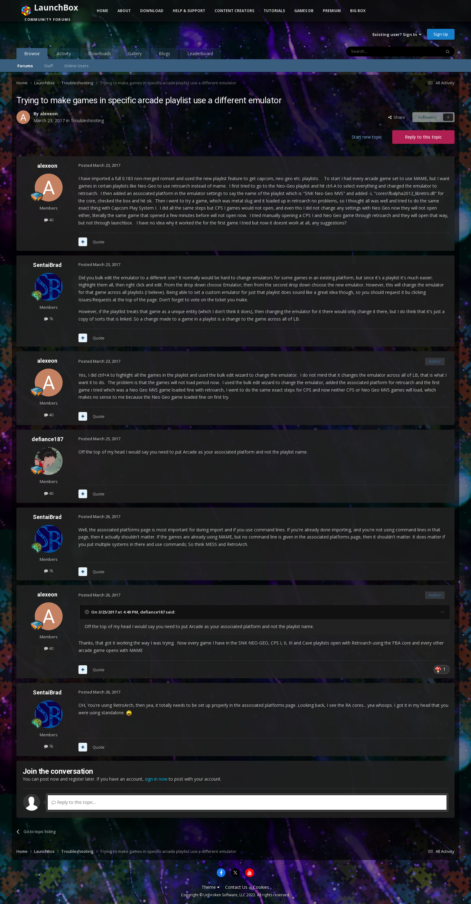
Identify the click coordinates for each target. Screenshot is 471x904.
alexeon (49, 114)
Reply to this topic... (73, 802)
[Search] (378, 51)
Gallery (135, 53)
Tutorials (274, 10)
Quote (98, 242)
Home (102, 10)
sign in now (156, 779)
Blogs (164, 53)
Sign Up (440, 34)
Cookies (261, 887)
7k (48, 318)
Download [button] (151, 10)
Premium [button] (332, 10)
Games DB (303, 10)
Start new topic (367, 137)
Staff (48, 66)
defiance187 (47, 439)
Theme (211, 887)
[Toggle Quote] (87, 611)
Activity (64, 53)
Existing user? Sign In (396, 34)
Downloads (99, 53)
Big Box (358, 10)
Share (396, 117)
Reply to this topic (423, 137)
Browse (32, 55)
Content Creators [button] (234, 10)
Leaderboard (200, 53)
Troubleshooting (87, 120)
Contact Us (236, 887)
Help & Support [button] (189, 10)
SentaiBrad (47, 265)
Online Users (76, 66)
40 (48, 220)
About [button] (124, 10)
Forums (25, 66)
